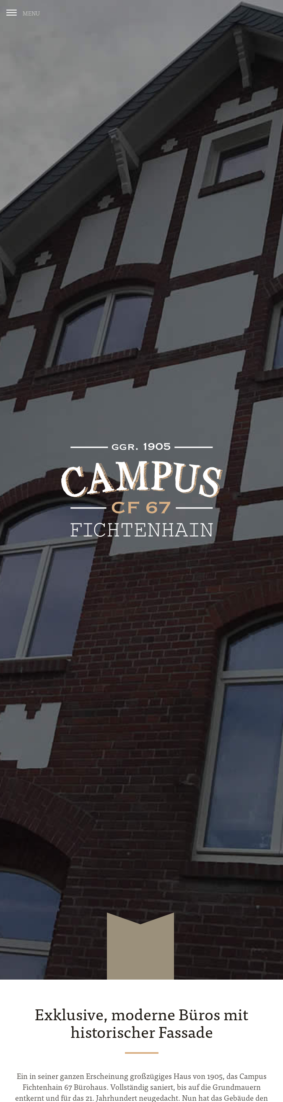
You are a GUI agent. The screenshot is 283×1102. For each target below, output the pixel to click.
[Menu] (23, 12)
